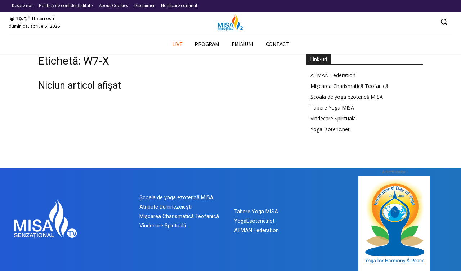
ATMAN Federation (332, 75)
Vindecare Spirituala (333, 118)
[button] (443, 21)
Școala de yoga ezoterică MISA (346, 96)
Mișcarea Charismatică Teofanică (349, 86)
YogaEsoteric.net (330, 129)
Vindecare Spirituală (162, 225)
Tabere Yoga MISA (332, 107)
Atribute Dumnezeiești (165, 207)
